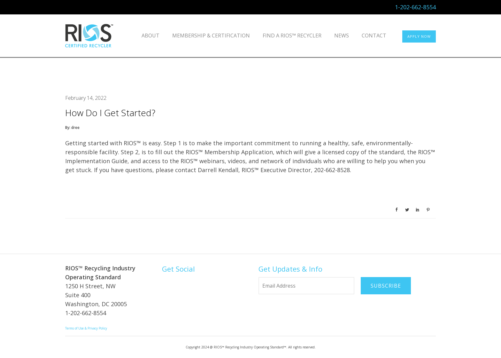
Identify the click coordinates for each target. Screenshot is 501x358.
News (341, 35)
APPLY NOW (419, 36)
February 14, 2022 (85, 97)
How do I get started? (110, 113)
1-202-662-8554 (415, 7)
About (150, 35)
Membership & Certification (211, 35)
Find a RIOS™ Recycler (292, 35)
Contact (374, 35)
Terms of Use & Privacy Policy (86, 328)
